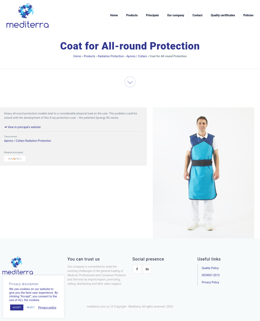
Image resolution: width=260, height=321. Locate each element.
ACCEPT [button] (17, 307)
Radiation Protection (111, 56)
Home (77, 56)
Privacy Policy (210, 282)
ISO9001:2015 (211, 275)
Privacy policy (47, 307)
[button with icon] (137, 269)
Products (89, 56)
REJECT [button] (31, 307)
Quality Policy (210, 268)
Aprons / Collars (136, 56)
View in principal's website (22, 127)
